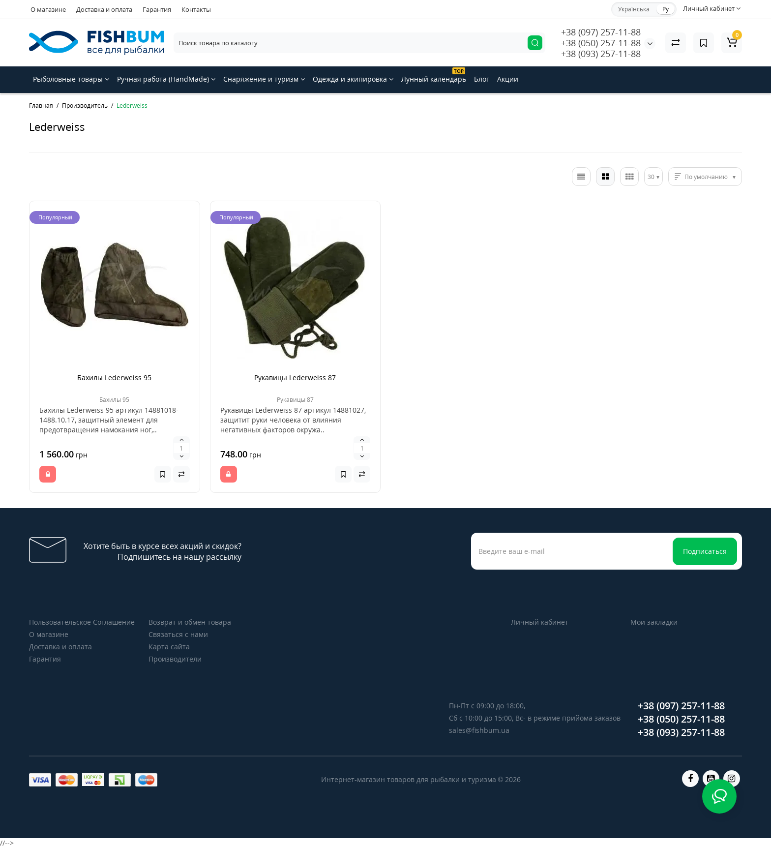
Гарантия (157, 9)
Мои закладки (654, 622)
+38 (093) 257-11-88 (601, 54)
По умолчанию (706, 177)
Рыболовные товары (71, 79)
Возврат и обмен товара (189, 622)
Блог (481, 79)
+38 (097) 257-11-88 (601, 32)
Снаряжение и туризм (264, 79)
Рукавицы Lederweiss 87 (295, 377)
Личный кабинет (539, 622)
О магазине (48, 9)
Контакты (196, 9)
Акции (507, 79)
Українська (634, 9)
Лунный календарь (433, 75)
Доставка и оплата (104, 9)
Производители (175, 659)
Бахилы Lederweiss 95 (114, 377)
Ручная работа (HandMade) (166, 79)
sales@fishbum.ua (479, 730)
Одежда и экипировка (353, 79)
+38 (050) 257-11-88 (601, 43)
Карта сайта (169, 646)
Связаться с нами (178, 634)
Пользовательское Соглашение (82, 622)
